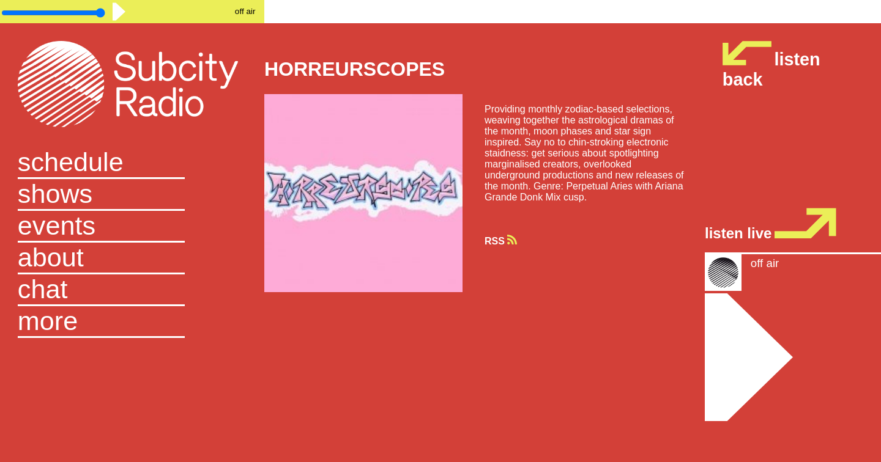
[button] (132, 322)
